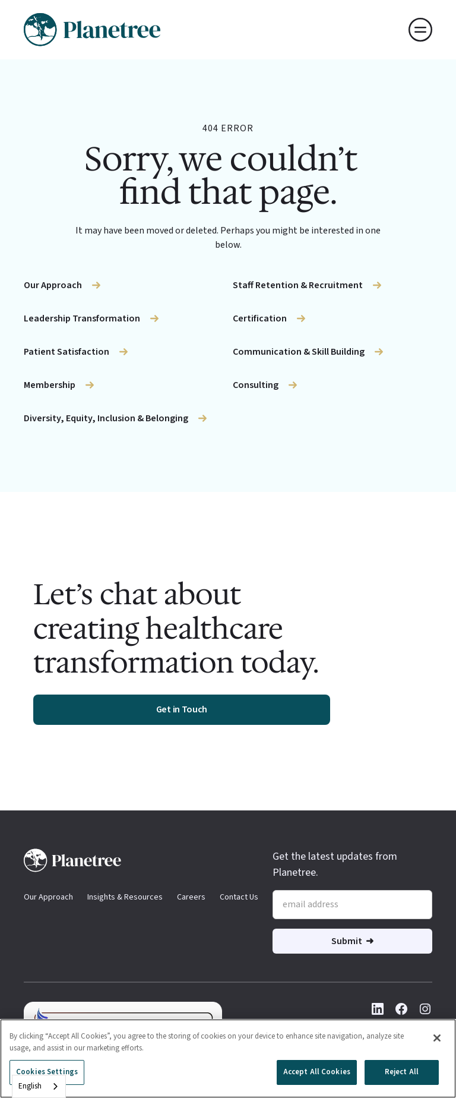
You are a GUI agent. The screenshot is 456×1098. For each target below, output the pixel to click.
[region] (228, 1058)
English (30, 1086)
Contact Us (239, 897)
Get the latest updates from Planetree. (335, 864)
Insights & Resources (125, 897)
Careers (191, 897)
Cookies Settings (47, 1072)
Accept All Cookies (316, 1072)
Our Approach (48, 897)
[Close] (437, 1038)
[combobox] (39, 1086)
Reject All (402, 1072)
